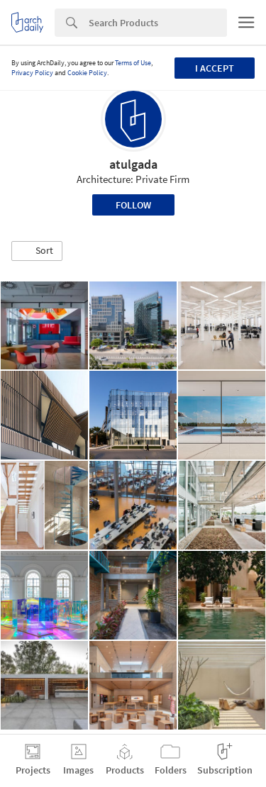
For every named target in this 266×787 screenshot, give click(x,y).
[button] (36, 251)
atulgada (133, 164)
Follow (133, 205)
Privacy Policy (32, 72)
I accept (214, 68)
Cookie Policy (87, 72)
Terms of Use (133, 62)
